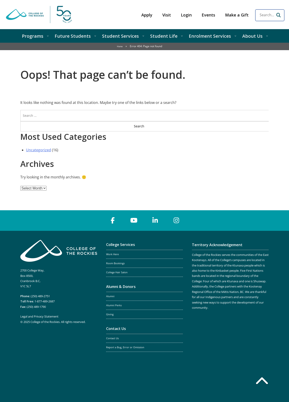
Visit (166, 15)
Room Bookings (115, 263)
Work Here (112, 254)
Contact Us (116, 328)
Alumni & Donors (121, 286)
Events (208, 15)
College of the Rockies (40, 14)
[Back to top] (262, 381)
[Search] (278, 15)
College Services (120, 244)
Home (120, 46)
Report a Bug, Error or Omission (125, 347)
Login (186, 15)
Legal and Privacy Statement (39, 316)
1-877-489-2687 (45, 301)
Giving (110, 314)
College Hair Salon (117, 272)
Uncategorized (38, 149)
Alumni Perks (114, 305)
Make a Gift (237, 15)
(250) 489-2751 (40, 296)
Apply (146, 15)
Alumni (110, 296)
